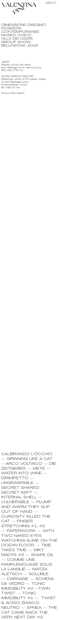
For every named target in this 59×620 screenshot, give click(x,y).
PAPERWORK (21, 531)
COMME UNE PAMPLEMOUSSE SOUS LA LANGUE (27, 564)
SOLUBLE (39, 574)
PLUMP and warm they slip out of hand (26, 507)
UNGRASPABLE (17, 483)
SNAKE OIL (42, 555)
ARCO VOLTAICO (24, 464)
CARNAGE (18, 579)
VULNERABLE (15, 502)
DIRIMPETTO (14, 478)
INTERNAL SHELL (19, 497)
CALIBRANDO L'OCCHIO (27, 454)
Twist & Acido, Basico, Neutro (28, 603)
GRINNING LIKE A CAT (30, 459)
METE (39, 469)
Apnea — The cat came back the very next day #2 (29, 612)
